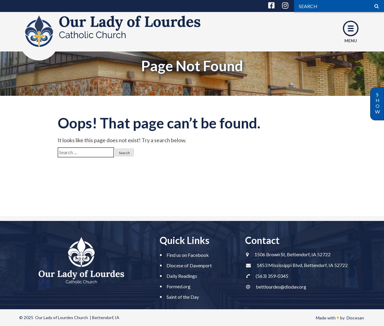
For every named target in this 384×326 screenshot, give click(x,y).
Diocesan (355, 317)
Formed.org (178, 286)
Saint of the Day (182, 297)
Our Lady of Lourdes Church (61, 317)
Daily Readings (181, 276)
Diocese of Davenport (189, 265)
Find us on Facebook (187, 255)
